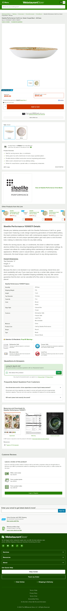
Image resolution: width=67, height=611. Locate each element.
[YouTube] (7, 545)
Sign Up (61, 511)
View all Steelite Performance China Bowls (49, 188)
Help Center (33, 572)
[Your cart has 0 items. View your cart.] (62, 2)
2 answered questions (16, 22)
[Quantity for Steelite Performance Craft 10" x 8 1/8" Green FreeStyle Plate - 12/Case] (4, 219)
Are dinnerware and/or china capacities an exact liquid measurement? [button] (28, 387)
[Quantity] (5, 106)
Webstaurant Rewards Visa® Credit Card (37, 114)
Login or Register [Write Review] (33, 493)
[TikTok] (17, 545)
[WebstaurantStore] (24, 536)
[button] (30, 83)
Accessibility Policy (33, 599)
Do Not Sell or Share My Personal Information (33, 602)
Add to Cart (9, 219)
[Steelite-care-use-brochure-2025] (54, 424)
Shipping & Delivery (45, 582)
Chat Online (19, 582)
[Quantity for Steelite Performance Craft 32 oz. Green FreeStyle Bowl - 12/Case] (43, 219)
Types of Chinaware (18, 445)
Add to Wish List (33, 117)
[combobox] (33, 7)
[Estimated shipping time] (31, 147)
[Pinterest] (21, 545)
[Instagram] (3, 545)
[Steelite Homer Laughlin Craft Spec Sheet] (12, 424)
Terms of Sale (33, 590)
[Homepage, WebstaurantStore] (33, 2)
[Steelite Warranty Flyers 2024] (33, 424)
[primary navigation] (5, 2)
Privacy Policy (50, 377)
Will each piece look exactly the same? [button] (18, 397)
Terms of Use (41, 377)
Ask (59, 372)
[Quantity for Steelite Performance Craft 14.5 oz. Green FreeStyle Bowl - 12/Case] (24, 219)
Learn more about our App (14, 530)
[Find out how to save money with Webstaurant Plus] (3, 211)
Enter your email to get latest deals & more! (18, 508)
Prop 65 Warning (26, 339)
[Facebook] (12, 545)
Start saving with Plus (13, 521)
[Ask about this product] (33, 372)
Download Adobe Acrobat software (40, 438)
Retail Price (6, 94)
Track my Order (33, 577)
